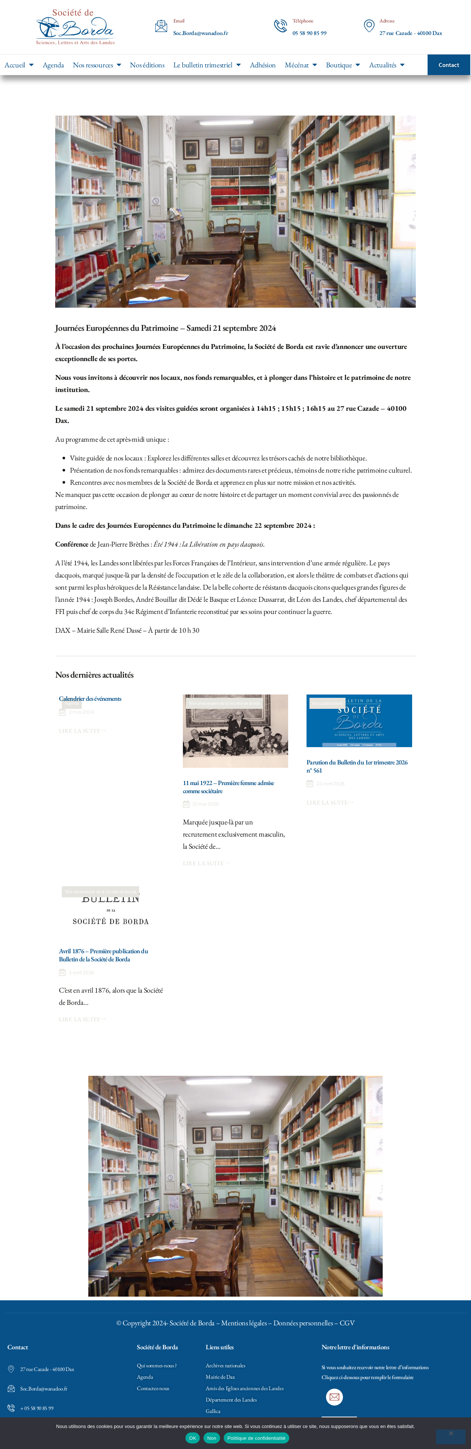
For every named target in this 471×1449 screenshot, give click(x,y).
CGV (347, 1323)
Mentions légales (243, 1323)
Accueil (19, 64)
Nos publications (327, 703)
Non (211, 1438)
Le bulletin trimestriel (207, 64)
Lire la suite (82, 730)
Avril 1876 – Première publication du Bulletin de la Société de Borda (103, 955)
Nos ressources (97, 64)
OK (192, 1438)
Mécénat (301, 64)
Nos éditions (147, 65)
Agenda (53, 65)
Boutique (343, 64)
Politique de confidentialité (256, 1438)
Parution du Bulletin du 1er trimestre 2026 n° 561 (357, 766)
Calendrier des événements (90, 698)
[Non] (450, 1436)
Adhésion (263, 65)
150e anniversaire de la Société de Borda (224, 703)
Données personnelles (303, 1323)
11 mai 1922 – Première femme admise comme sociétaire (228, 786)
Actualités (387, 64)
